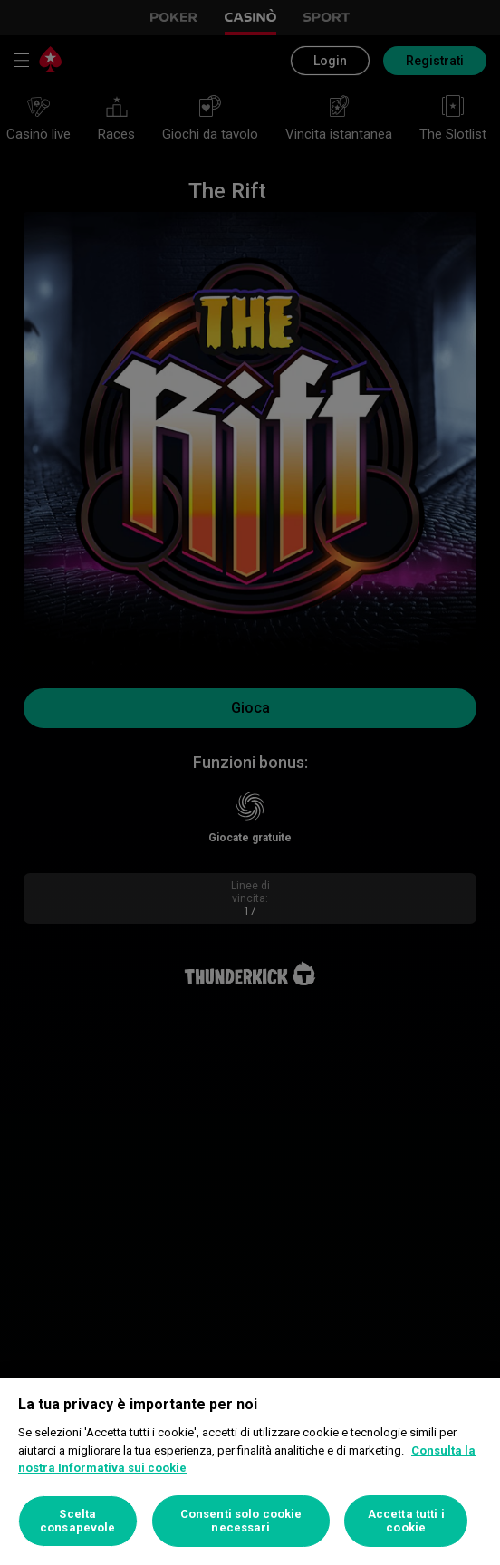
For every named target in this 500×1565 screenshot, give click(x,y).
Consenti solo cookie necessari (241, 1521)
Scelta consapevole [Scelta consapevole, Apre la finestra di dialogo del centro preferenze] (77, 1521)
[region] (250, 1471)
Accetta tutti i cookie (406, 1521)
